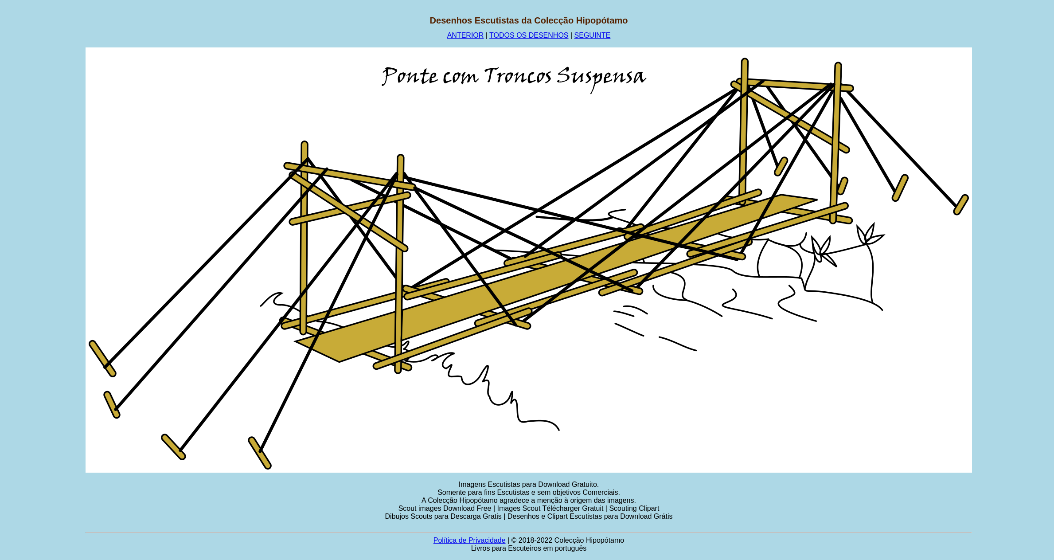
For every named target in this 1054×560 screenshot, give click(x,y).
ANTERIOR (465, 35)
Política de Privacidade (469, 540)
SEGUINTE (592, 35)
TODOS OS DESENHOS (528, 35)
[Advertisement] (43, 149)
